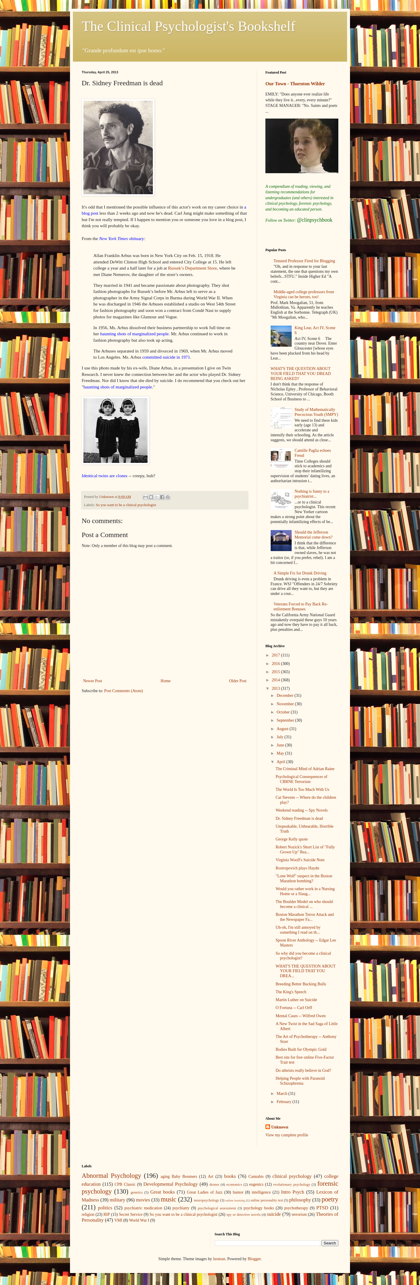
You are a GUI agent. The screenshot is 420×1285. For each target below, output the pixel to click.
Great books (162, 1192)
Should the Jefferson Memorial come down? (313, 534)
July (280, 737)
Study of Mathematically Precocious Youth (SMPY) (316, 412)
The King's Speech (291, 992)
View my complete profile (286, 1135)
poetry (330, 1199)
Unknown (279, 1127)
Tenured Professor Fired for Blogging (304, 261)
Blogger (254, 1259)
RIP (107, 1214)
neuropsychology (206, 1200)
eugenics (256, 1184)
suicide (274, 1214)
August (282, 729)
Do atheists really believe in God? (303, 1070)
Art (211, 1176)
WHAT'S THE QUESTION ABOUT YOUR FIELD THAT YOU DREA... (305, 971)
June (280, 745)
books (230, 1176)
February (284, 1102)
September (285, 720)
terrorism (299, 1214)
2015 (276, 672)
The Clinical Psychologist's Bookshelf (188, 26)
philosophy (300, 1200)
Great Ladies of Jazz (205, 1192)
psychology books (259, 1208)
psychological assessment (217, 1208)
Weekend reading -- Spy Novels (302, 810)
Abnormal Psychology (111, 1175)
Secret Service (131, 1214)
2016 (276, 663)
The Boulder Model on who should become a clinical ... (304, 904)
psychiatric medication (143, 1208)
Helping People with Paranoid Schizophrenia (300, 1081)
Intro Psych (292, 1192)
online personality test (267, 1200)
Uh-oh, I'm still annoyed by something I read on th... (298, 930)
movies (143, 1200)
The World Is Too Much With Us (302, 789)
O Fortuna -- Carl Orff (294, 1008)
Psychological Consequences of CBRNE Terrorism (301, 779)
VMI (118, 1220)
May (280, 753)
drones (214, 1184)
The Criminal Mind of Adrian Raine (305, 769)
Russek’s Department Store (192, 267)
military (117, 1200)
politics (105, 1208)
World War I (139, 1220)
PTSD (322, 1208)
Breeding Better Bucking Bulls (301, 984)
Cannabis (256, 1176)
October (283, 712)
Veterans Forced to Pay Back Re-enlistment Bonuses (301, 606)
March (282, 1093)
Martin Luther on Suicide (296, 1000)
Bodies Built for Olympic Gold (301, 1049)
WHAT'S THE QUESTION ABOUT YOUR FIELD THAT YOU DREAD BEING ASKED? (301, 374)
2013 (276, 688)
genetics (137, 1192)
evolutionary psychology (291, 1184)
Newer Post (92, 681)
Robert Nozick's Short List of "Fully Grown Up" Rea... (305, 849)
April (281, 762)
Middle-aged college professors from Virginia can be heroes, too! (304, 294)
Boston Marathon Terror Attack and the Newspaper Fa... (305, 917)
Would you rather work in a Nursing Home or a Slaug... (305, 891)
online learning (235, 1200)
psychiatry (180, 1208)
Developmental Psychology (171, 1184)
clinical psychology (292, 1176)
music (168, 1199)
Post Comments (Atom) (123, 691)
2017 (276, 655)
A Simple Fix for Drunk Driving (300, 573)
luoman (219, 1259)
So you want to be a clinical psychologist (126, 505)
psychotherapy (296, 1208)
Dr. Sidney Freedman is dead (299, 818)
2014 (276, 680)
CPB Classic (125, 1184)
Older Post (238, 681)
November (285, 704)
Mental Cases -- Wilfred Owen (301, 1016)
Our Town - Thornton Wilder (295, 83)
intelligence (261, 1192)
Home (166, 681)
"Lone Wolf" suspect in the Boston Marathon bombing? (304, 878)
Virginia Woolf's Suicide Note (300, 860)
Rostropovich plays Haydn (297, 868)
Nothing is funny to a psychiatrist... (312, 494)
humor (238, 1192)
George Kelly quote (292, 839)
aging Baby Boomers (179, 1176)
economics (234, 1184)
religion (88, 1214)
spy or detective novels (244, 1215)
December (285, 695)
